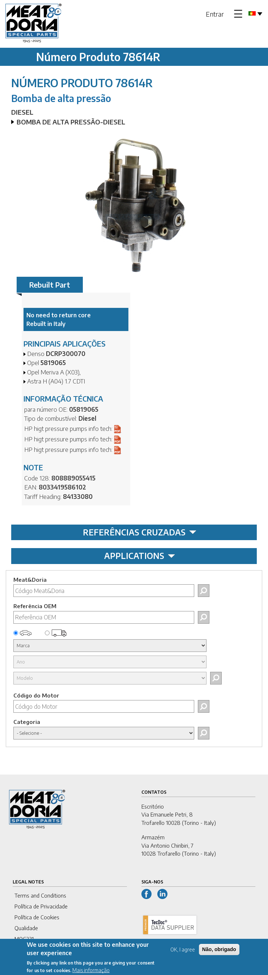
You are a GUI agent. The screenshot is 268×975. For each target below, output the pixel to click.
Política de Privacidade (41, 906)
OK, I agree (182, 953)
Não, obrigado (219, 952)
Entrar (215, 14)
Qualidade (26, 928)
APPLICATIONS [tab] (139, 556)
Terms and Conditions (40, 895)
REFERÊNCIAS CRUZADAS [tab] (139, 532)
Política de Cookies (36, 917)
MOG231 (24, 939)
